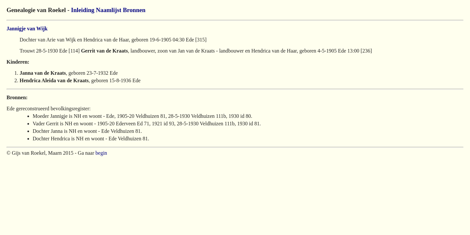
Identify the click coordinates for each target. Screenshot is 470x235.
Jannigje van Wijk (27, 28)
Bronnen (134, 10)
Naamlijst (108, 10)
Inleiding (82, 10)
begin (101, 153)
